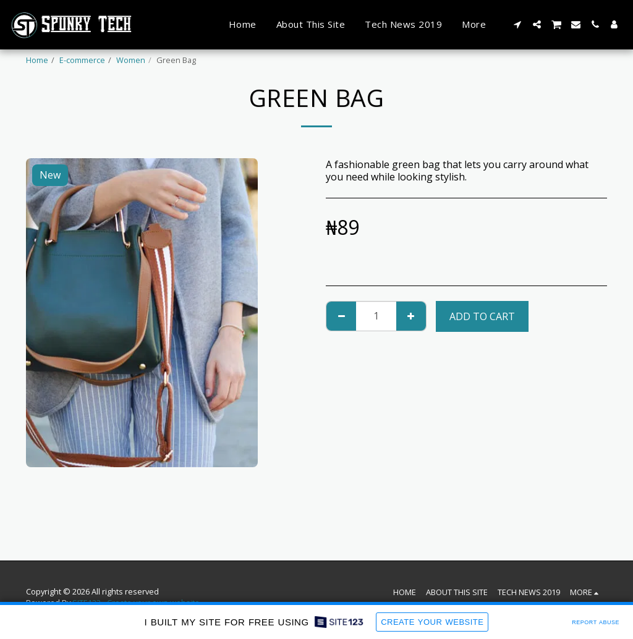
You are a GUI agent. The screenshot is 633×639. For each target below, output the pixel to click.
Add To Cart (482, 316)
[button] (518, 24)
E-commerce (82, 60)
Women (130, 60)
